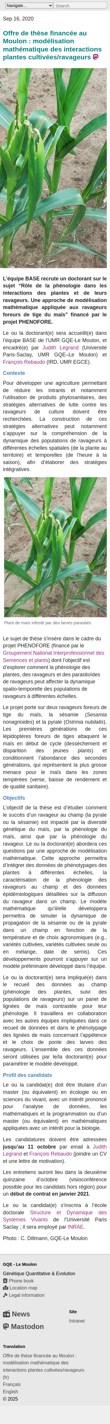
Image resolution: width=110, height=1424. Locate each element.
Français (12, 1384)
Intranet (77, 1320)
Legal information (24, 1295)
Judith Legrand (60, 348)
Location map (20, 1287)
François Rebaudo (24, 362)
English (10, 1391)
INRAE (76, 1227)
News (16, 1314)
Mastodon (23, 1326)
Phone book (18, 1280)
